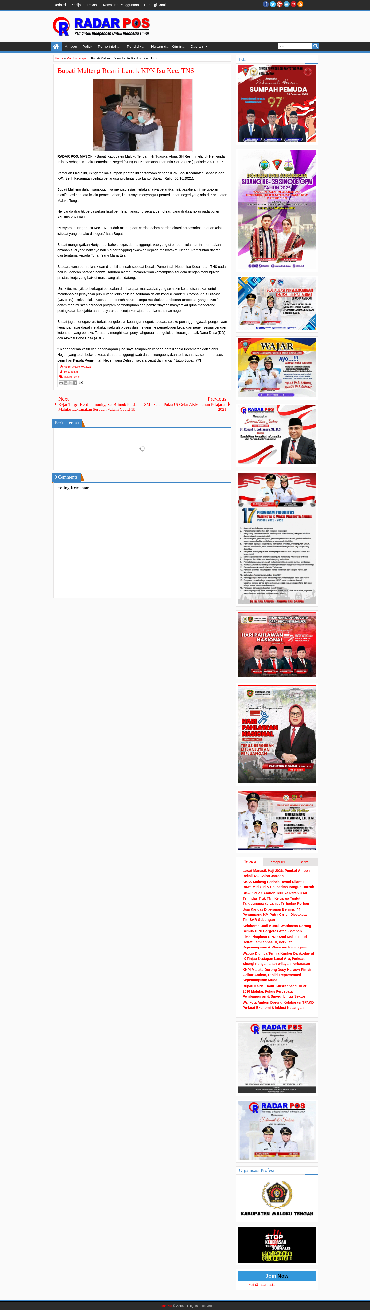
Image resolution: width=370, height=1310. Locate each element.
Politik (87, 46)
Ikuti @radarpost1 (261, 1285)
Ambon (71, 46)
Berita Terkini (71, 371)
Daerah (196, 46)
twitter (273, 4)
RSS (300, 4)
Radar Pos (164, 1306)
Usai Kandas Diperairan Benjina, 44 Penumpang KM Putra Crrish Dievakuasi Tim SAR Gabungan (275, 914)
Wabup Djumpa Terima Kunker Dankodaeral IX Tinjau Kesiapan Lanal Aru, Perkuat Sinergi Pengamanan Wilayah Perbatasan (278, 958)
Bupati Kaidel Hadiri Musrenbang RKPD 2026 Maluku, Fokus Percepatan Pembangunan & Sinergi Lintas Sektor (275, 991)
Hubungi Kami (155, 5)
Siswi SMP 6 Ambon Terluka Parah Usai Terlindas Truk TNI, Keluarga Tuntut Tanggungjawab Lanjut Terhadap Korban (276, 898)
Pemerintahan (110, 46)
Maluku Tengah (72, 376)
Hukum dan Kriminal (168, 46)
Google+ (280, 4)
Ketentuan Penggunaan (121, 5)
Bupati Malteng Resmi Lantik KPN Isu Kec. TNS (125, 70)
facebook (266, 4)
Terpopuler (277, 862)
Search (315, 46)
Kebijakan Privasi (84, 5)
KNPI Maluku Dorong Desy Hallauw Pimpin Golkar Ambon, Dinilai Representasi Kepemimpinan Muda (277, 975)
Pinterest (293, 4)
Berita (303, 862)
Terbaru (250, 861)
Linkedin (287, 4)
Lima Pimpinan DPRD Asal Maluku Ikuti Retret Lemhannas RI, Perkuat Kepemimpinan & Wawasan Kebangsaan (276, 942)
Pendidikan (136, 46)
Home (56, 46)
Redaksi (60, 5)
